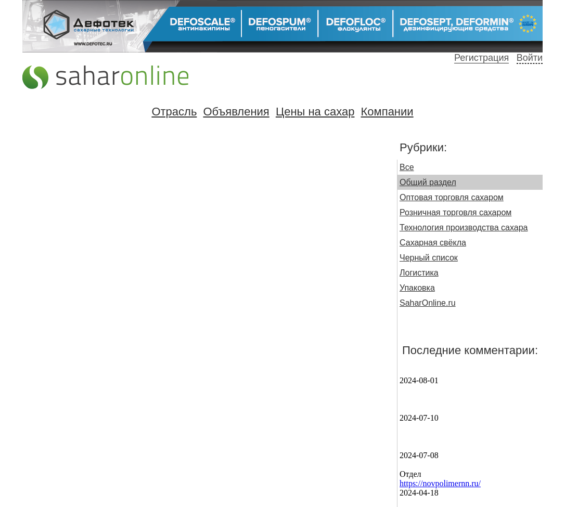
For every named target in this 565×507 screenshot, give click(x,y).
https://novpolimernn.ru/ (440, 483)
